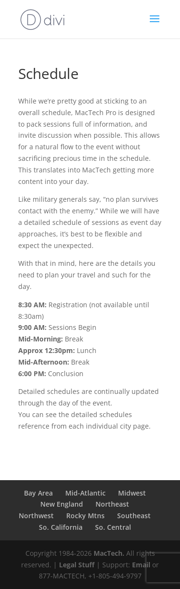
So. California (61, 527)
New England (61, 504)
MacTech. (109, 553)
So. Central (113, 527)
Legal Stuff (77, 564)
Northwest (36, 515)
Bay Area (38, 492)
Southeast (134, 515)
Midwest (132, 492)
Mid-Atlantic (85, 492)
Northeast (112, 504)
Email (141, 564)
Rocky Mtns (85, 515)
